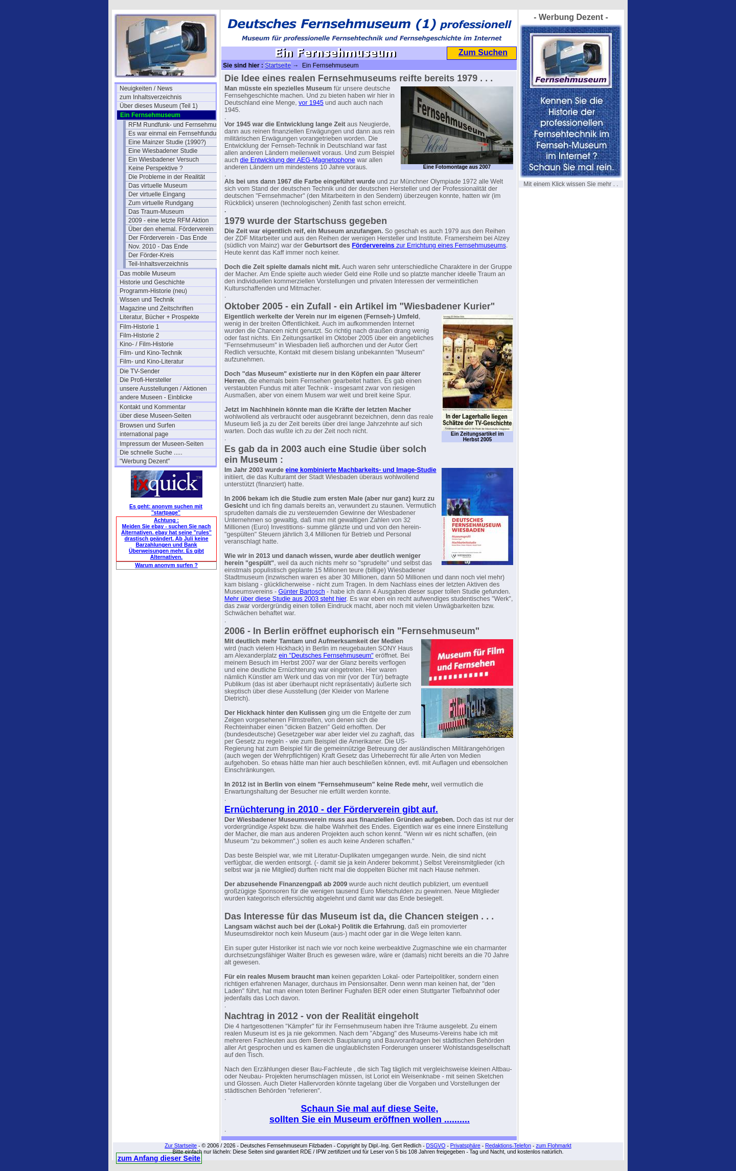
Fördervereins (373, 245)
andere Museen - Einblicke (156, 397)
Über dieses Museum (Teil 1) (159, 105)
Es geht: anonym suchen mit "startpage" (165, 509)
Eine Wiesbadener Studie (162, 150)
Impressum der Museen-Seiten (161, 443)
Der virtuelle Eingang (156, 194)
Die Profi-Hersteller (145, 380)
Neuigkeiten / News (146, 88)
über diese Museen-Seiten (155, 415)
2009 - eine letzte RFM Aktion (168, 220)
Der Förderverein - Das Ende (167, 237)
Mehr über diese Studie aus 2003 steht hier (285, 598)
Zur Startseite (181, 1145)
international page (144, 434)
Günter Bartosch (302, 591)
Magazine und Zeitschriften (156, 308)
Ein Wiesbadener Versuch (163, 159)
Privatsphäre (465, 1145)
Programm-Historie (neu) (153, 291)
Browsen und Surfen (147, 425)
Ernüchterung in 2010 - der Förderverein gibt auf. (331, 809)
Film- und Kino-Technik (151, 352)
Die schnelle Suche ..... (151, 452)
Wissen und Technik (147, 299)
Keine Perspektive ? (155, 168)
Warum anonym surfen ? (166, 565)
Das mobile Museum (147, 273)
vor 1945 (311, 102)
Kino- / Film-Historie (146, 344)
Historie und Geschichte (152, 282)
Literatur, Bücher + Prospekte (159, 317)
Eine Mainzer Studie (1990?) (167, 142)
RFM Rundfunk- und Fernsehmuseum (176, 124)
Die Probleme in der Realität (166, 177)
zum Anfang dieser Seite (159, 1158)
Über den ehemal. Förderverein (171, 229)
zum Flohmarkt (553, 1145)
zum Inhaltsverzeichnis (150, 97)
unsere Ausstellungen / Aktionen (163, 388)
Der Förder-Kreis (151, 255)
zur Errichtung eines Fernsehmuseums (450, 245)
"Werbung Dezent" (145, 461)
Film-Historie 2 (139, 335)
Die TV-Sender (140, 371)
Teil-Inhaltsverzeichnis (158, 263)
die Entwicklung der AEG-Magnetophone (297, 160)
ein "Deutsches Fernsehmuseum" (326, 655)
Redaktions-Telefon (508, 1145)
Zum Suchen (483, 52)
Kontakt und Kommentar (153, 407)
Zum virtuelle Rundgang (160, 203)
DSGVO (436, 1145)
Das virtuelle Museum (157, 185)
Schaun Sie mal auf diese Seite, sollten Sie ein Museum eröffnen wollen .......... (369, 1114)
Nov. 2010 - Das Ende (158, 246)
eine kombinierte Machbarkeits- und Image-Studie (361, 470)
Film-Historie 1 (139, 326)
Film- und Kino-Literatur (151, 361)
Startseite (278, 65)
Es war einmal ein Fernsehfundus (173, 133)
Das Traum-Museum (156, 211)
